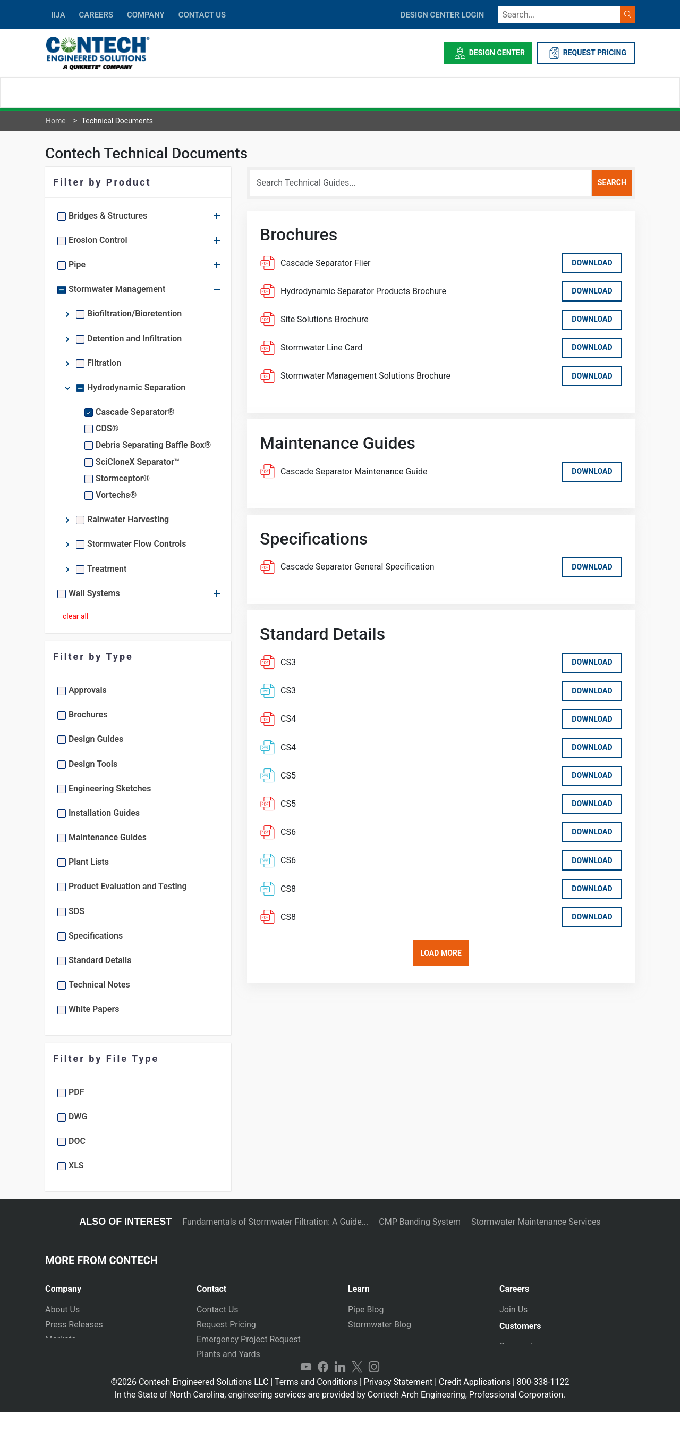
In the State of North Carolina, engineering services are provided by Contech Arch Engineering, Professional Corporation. (340, 1413)
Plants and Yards (228, 1354)
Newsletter (65, 1354)
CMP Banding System (420, 1222)
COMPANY (146, 15)
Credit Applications (475, 1400)
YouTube (306, 1385)
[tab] (113, 1284)
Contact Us (218, 1309)
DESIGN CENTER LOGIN (442, 15)
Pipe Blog (366, 1309)
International (220, 1369)
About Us (62, 1309)
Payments (518, 1351)
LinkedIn (340, 1385)
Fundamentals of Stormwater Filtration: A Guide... (275, 1222)
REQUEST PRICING (585, 53)
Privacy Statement (398, 1400)
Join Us (513, 1309)
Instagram (374, 1385)
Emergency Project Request (249, 1339)
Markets (60, 1339)
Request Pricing (226, 1324)
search (612, 182)
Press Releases (74, 1324)
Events (57, 1369)
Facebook (323, 1385)
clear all (75, 616)
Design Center (488, 53)
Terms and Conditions (316, 1400)
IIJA (58, 15)
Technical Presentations (393, 1339)
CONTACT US (202, 15)
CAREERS (96, 15)
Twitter (357, 1385)
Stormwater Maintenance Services (536, 1222)
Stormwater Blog (379, 1324)
